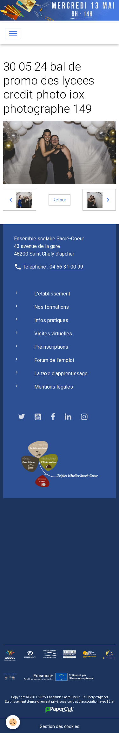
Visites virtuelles (53, 334)
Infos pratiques (51, 320)
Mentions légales (53, 387)
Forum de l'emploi (54, 360)
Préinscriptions (51, 347)
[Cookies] (13, 722)
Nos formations (51, 307)
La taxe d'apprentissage (61, 374)
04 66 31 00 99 (66, 267)
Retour (59, 199)
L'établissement (52, 294)
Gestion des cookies (59, 726)
